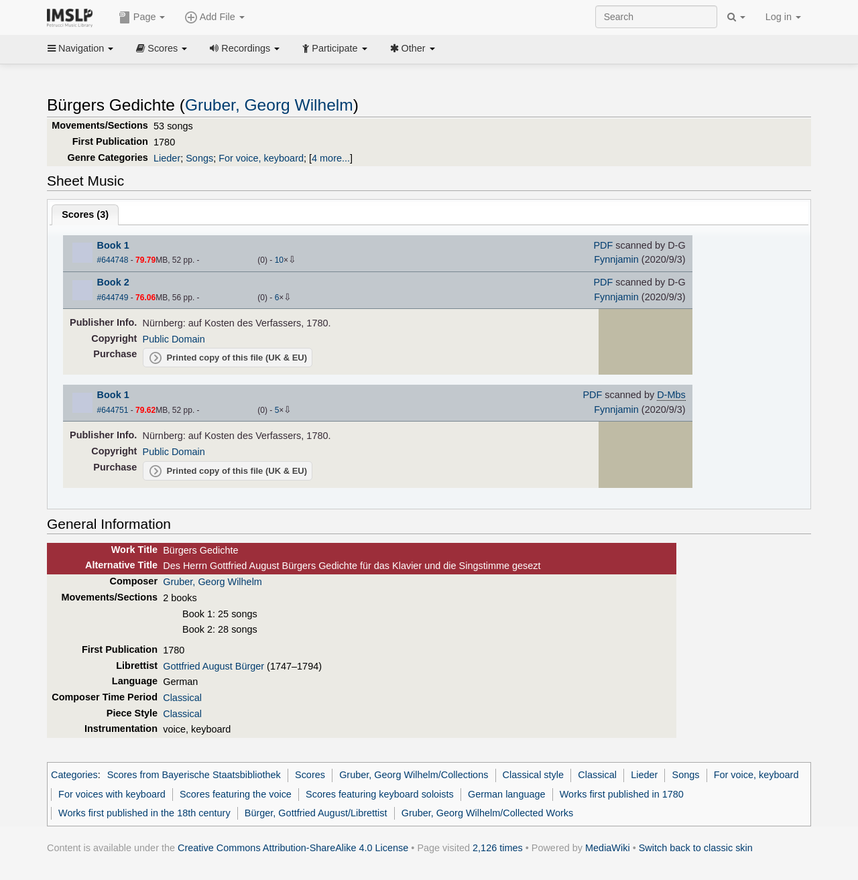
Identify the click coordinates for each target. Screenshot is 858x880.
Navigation (80, 48)
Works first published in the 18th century (144, 813)
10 (279, 260)
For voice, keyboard (261, 158)
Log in (783, 16)
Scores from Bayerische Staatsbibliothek (194, 774)
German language (507, 794)
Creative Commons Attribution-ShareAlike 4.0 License (293, 847)
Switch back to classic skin (696, 847)
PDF (603, 245)
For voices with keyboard (112, 794)
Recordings (245, 48)
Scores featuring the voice (236, 794)
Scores (161, 48)
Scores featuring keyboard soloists (380, 794)
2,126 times (498, 847)
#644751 (113, 410)
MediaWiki (607, 847)
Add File (214, 17)
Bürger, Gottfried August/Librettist (316, 813)
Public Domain (174, 339)
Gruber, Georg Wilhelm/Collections (413, 774)
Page (142, 17)
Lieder (167, 158)
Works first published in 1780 (622, 794)
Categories (74, 774)
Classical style (533, 774)
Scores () (85, 214)
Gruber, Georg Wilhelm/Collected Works (487, 813)
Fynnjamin (616, 259)
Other (412, 48)
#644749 (113, 297)
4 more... (331, 158)
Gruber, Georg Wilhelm (269, 105)
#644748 (113, 260)
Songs (199, 158)
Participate (334, 48)
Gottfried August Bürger (213, 666)
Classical (182, 697)
